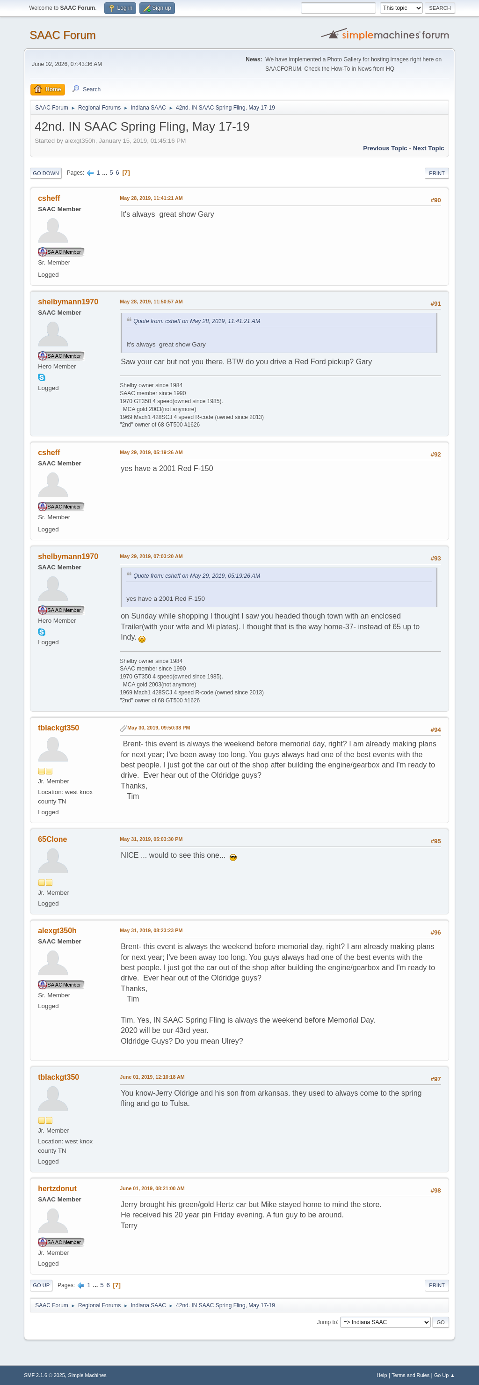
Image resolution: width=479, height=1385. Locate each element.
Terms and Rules (410, 1375)
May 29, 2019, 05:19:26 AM (151, 452)
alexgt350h (57, 931)
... (105, 172)
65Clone (52, 839)
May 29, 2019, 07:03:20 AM (151, 556)
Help (382, 1375)
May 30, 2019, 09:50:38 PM (158, 727)
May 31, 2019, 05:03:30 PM (151, 839)
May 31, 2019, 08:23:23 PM (151, 930)
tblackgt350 (58, 728)
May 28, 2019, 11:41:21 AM (151, 198)
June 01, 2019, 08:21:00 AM (152, 1188)
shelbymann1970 (68, 302)
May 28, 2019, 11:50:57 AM (151, 301)
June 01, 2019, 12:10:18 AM (152, 1077)
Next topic (428, 148)
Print (437, 173)
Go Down (46, 173)
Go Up (41, 1285)
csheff (49, 198)
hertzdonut (57, 1189)
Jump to (327, 1322)
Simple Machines (87, 1375)
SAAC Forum (62, 35)
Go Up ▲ (444, 1375)
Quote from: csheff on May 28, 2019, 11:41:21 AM (196, 321)
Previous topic (385, 148)
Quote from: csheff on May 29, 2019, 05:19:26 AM (196, 576)
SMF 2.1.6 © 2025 (44, 1375)
